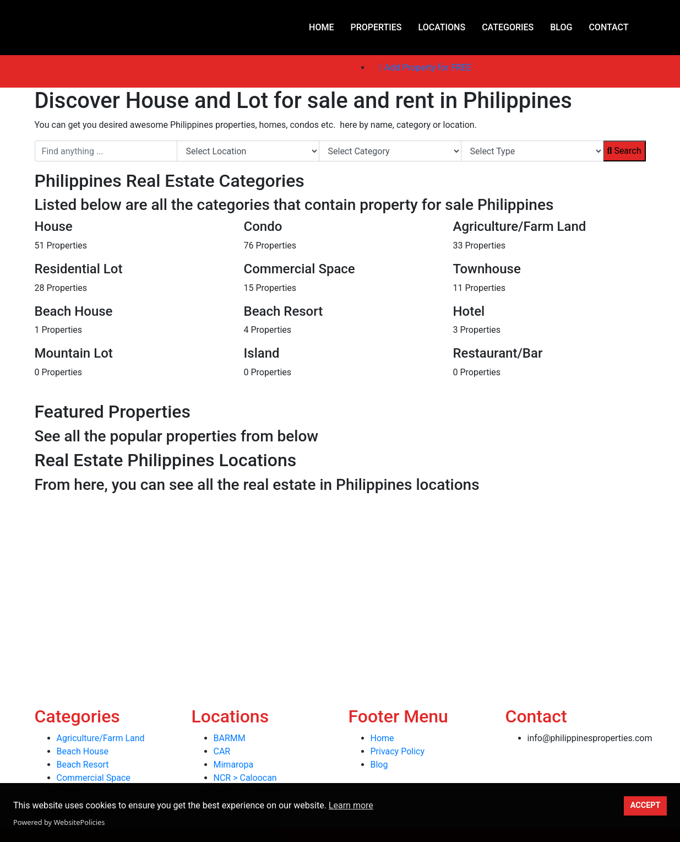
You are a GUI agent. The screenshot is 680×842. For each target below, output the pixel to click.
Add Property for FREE (425, 67)
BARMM (230, 738)
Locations (442, 27)
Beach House (82, 751)
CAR (222, 751)
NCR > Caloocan (245, 778)
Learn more (351, 805)
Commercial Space (93, 778)
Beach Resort (83, 764)
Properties (375, 27)
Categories (508, 27)
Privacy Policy (398, 751)
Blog (561, 27)
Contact (608, 27)
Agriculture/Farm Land (101, 738)
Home (321, 27)
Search (624, 150)
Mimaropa (234, 764)
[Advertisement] (330, 575)
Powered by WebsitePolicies (59, 822)
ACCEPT (645, 805)
